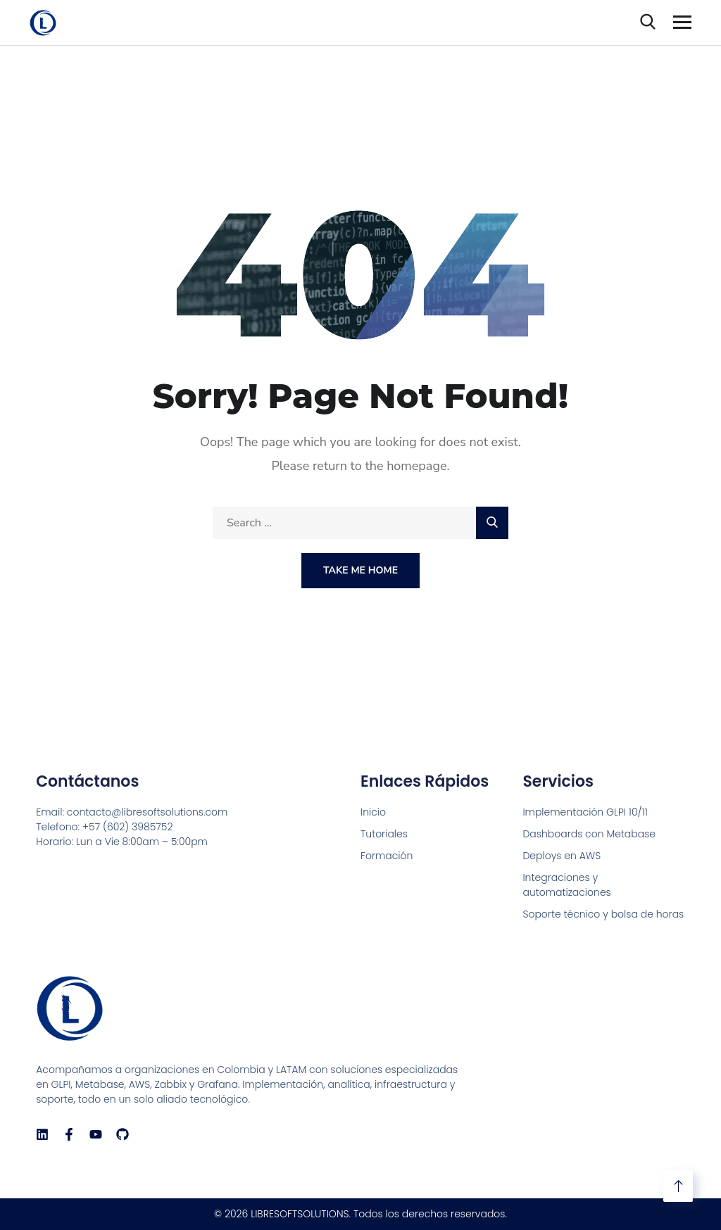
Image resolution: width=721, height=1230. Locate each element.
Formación (386, 856)
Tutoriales (384, 834)
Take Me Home (360, 570)
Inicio (373, 812)
